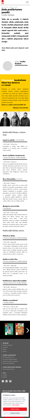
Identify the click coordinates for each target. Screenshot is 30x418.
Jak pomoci (5, 347)
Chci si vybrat (15, 405)
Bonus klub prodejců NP (8, 363)
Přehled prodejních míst (8, 357)
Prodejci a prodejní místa (9, 355)
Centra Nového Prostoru (8, 369)
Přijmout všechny (15, 409)
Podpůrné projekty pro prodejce (10, 361)
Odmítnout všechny (15, 413)
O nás (4, 372)
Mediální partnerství (7, 345)
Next (27, 336)
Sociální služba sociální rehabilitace (12, 367)
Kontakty (5, 375)
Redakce (5, 377)
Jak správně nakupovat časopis (10, 359)
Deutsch (5, 351)
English (4, 349)
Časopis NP (5, 343)
